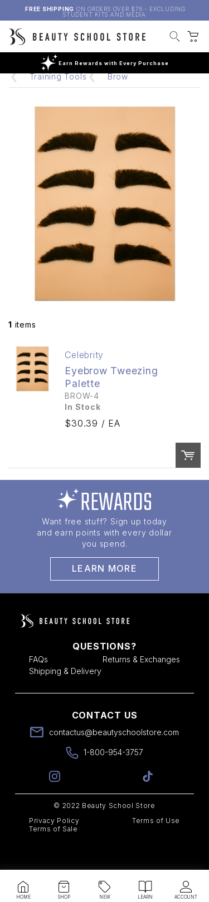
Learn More (104, 592)
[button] (175, 37)
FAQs (38, 683)
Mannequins (98, 93)
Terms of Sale (53, 853)
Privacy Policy (54, 845)
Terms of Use (156, 845)
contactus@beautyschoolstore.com (114, 756)
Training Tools (58, 101)
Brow (118, 101)
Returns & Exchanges (141, 683)
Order (188, 479)
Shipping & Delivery (65, 695)
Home (41, 93)
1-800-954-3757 (113, 776)
